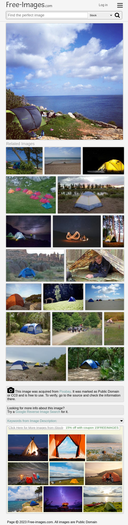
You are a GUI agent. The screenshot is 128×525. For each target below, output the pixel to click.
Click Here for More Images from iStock (36, 427)
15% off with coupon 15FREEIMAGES (92, 427)
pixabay (65, 391)
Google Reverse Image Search (37, 412)
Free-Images (29, 4)
